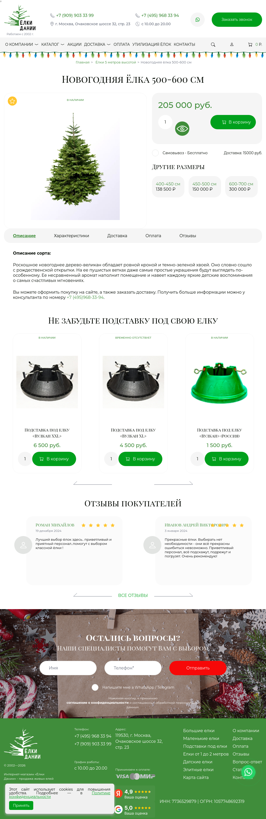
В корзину (57, 458)
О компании (22, 46)
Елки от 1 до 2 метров (206, 754)
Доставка (97, 46)
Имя (53, 668)
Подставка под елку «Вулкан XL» (133, 432)
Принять (21, 805)
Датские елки (197, 761)
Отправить (197, 668)
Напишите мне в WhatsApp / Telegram (133, 687)
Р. (255, 44)
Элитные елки (198, 769)
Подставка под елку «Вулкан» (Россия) (219, 432)
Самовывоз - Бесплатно (180, 153)
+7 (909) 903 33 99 (75, 15)
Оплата (122, 44)
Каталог (53, 46)
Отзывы (240, 754)
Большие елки (199, 730)
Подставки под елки (205, 746)
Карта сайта (196, 777)
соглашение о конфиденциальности (97, 703)
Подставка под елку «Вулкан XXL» (47, 432)
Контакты (184, 44)
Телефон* (124, 668)
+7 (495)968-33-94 (85, 297)
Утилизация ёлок (151, 44)
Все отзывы (133, 595)
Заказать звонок (237, 19)
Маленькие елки (201, 738)
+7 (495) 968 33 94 (160, 15)
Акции (74, 44)
